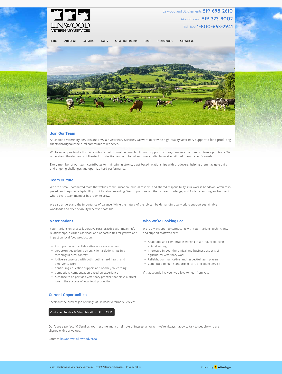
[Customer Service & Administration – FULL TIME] (82, 312)
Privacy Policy (133, 367)
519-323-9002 (217, 19)
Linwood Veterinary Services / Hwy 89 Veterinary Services (92, 367)
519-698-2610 (218, 11)
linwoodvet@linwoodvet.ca (78, 339)
